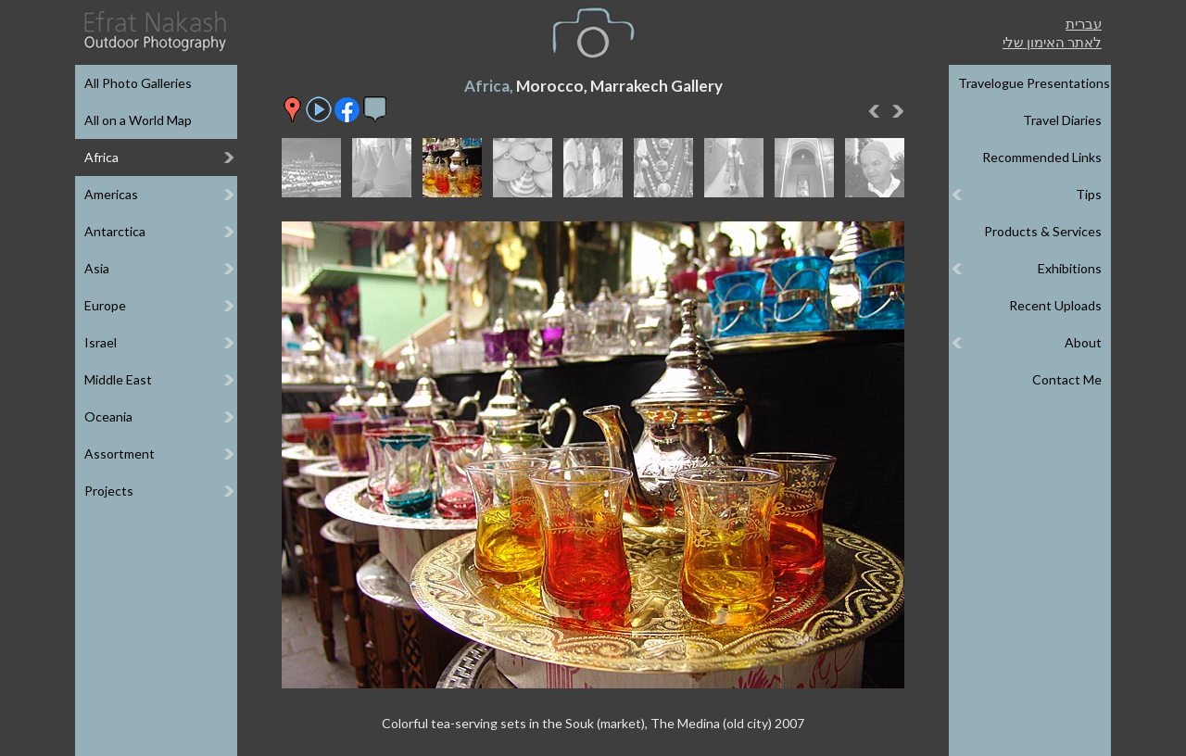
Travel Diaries (1062, 120)
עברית (1084, 23)
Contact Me (1067, 379)
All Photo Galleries (138, 83)
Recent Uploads (1055, 305)
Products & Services (1043, 231)
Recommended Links (1042, 157)
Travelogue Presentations (1034, 83)
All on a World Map (138, 120)
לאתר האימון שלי (1052, 41)
